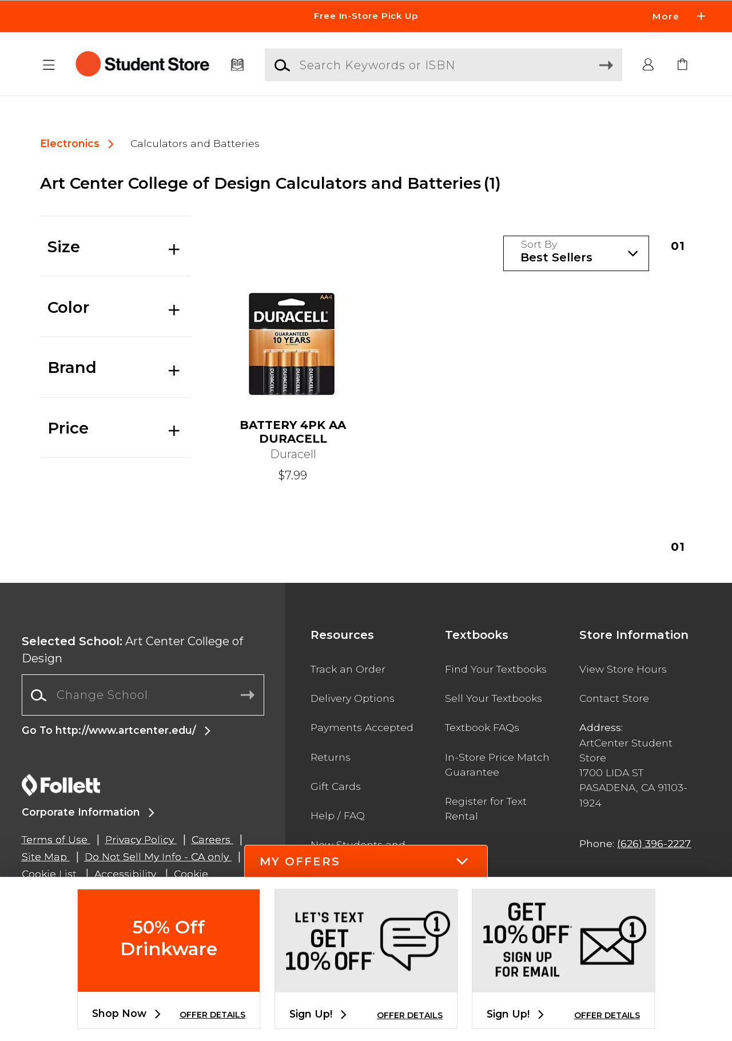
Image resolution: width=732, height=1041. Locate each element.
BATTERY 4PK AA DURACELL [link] (293, 432)
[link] (683, 65)
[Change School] (143, 695)
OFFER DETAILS (212, 1015)
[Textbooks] (237, 65)
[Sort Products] (576, 254)
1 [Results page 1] (678, 246)
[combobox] (143, 695)
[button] (49, 65)
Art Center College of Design (132, 649)
